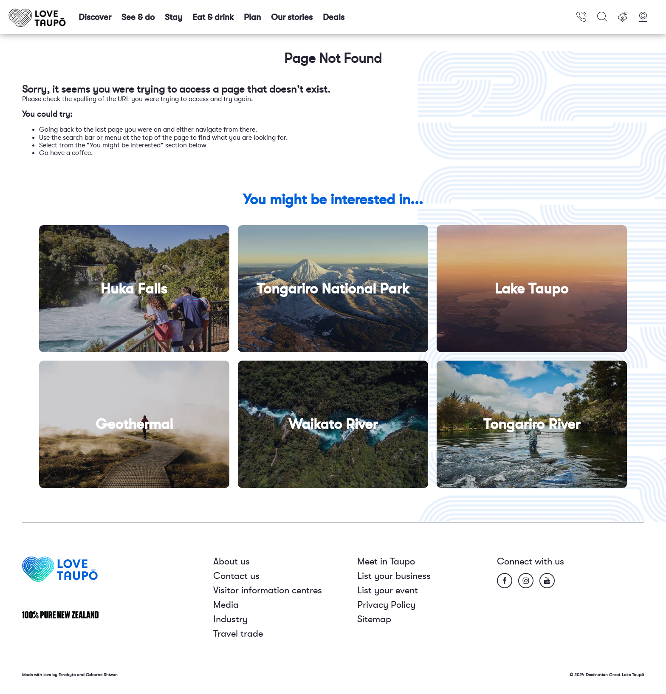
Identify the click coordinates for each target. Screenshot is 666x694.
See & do (138, 17)
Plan (252, 17)
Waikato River (333, 424)
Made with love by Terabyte (49, 674)
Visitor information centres (267, 590)
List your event (387, 590)
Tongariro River (531, 424)
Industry (230, 619)
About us (231, 561)
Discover (95, 17)
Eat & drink (213, 17)
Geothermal (134, 424)
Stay (173, 17)
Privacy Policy (386, 604)
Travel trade (238, 633)
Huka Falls (134, 288)
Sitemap (374, 619)
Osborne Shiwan (102, 674)
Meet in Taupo (386, 561)
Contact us (236, 575)
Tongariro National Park (333, 288)
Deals (333, 17)
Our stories (292, 17)
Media (226, 604)
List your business (394, 575)
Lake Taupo (531, 288)
